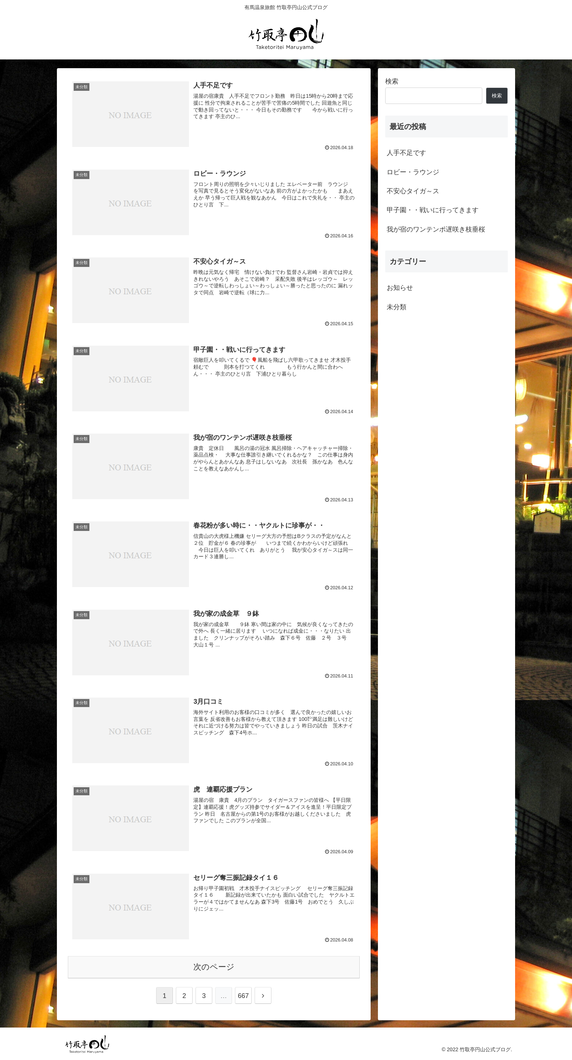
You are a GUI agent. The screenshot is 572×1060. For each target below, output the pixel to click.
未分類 (396, 307)
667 (243, 995)
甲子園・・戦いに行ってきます (433, 210)
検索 (391, 81)
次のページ (214, 966)
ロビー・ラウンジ (413, 172)
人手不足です (406, 152)
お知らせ (400, 287)
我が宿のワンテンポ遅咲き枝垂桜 (436, 229)
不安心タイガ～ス (413, 191)
